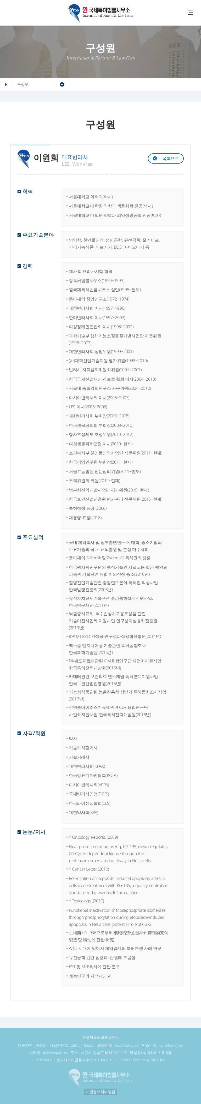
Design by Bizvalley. (149, 1059)
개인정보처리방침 (100, 1091)
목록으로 (170, 158)
